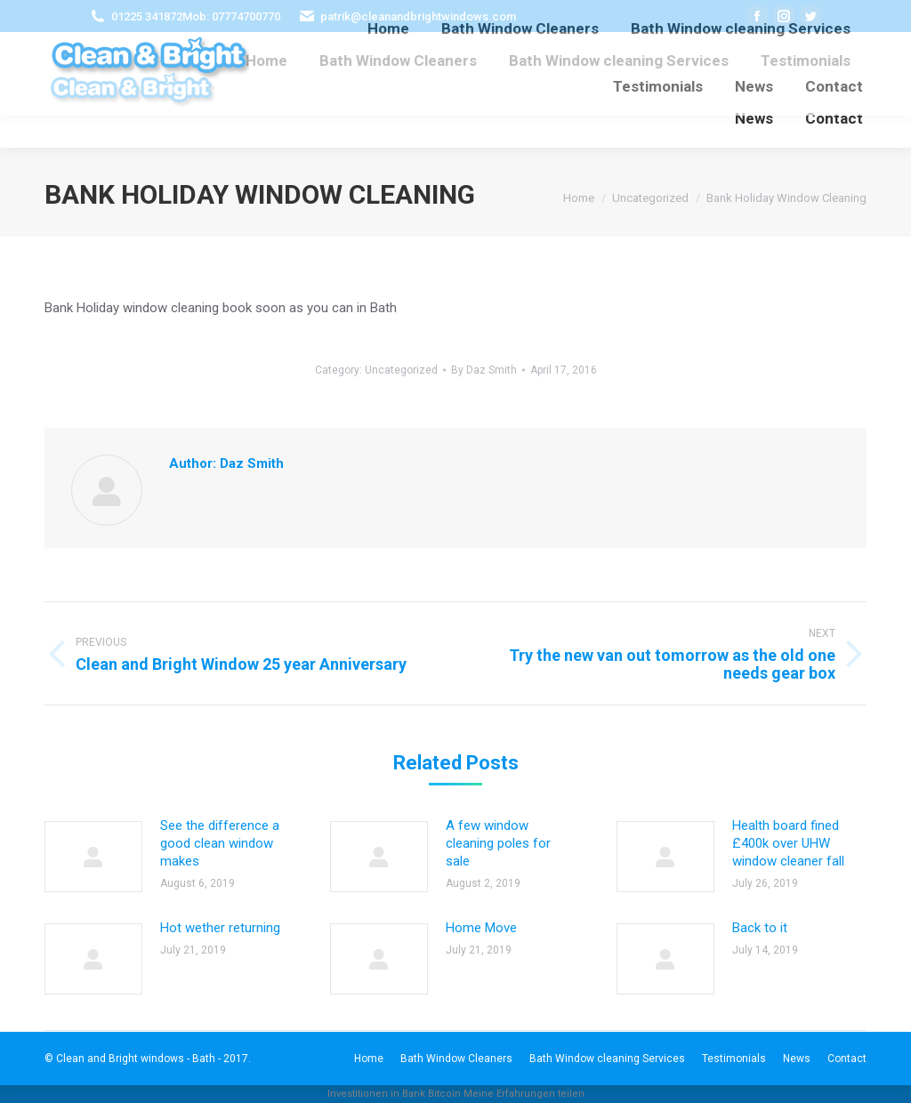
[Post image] (93, 856)
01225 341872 (146, 16)
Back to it (759, 928)
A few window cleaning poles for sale (498, 843)
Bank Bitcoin (431, 1093)
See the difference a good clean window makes (219, 843)
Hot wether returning (220, 928)
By (484, 370)
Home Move (481, 928)
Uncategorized (401, 370)
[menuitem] (266, 61)
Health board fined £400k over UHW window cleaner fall (788, 843)
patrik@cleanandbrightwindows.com (418, 16)
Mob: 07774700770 (231, 16)
